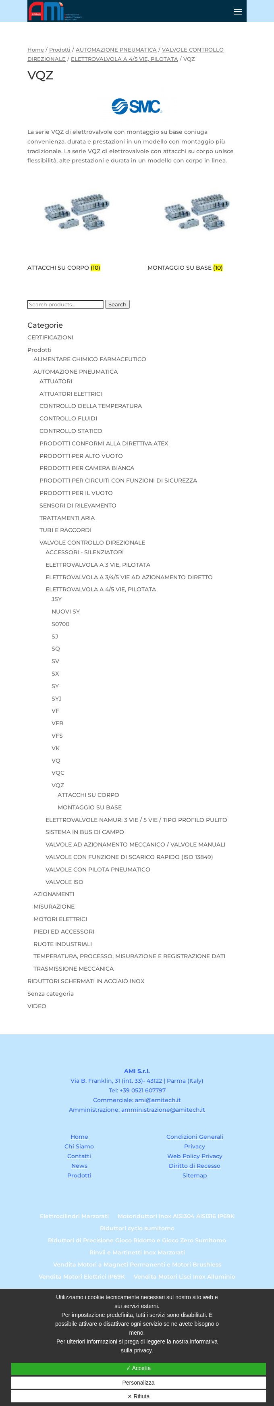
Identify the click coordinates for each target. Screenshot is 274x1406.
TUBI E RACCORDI (65, 530)
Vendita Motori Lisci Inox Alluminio (184, 1277)
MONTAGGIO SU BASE (90, 807)
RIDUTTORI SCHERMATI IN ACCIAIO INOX (85, 981)
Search (117, 304)
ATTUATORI (55, 381)
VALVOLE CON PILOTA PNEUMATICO (98, 869)
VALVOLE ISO (64, 882)
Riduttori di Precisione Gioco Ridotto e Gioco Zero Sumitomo (137, 1241)
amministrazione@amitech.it (163, 1109)
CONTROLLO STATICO (70, 431)
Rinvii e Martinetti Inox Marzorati (137, 1253)
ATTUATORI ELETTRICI (70, 393)
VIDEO (36, 1006)
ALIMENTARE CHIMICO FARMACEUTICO (89, 359)
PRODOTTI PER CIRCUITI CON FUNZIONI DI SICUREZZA (118, 480)
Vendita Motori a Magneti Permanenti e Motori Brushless (137, 1265)
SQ (56, 648)
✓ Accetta (138, 1368)
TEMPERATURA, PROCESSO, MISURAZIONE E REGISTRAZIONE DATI (129, 956)
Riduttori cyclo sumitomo (137, 1228)
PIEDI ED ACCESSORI (63, 931)
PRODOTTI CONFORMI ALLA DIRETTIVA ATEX (103, 443)
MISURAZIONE (54, 906)
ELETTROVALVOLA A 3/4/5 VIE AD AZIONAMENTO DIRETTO (129, 577)
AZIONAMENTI (53, 894)
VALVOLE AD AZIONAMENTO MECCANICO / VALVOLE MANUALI (135, 844)
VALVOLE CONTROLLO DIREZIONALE (92, 542)
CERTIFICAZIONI (50, 337)
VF (55, 710)
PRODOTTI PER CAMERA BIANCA (86, 468)
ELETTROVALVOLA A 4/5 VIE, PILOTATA (124, 59)
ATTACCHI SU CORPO (88, 795)
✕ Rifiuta (138, 1396)
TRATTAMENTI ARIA (67, 518)
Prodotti (60, 50)
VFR (57, 723)
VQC (58, 772)
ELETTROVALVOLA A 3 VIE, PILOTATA (98, 564)
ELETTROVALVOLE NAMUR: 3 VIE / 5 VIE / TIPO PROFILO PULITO (136, 820)
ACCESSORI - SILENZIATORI (85, 552)
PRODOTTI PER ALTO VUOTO (81, 456)
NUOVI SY (66, 611)
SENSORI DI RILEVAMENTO (77, 505)
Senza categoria (50, 993)
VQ (56, 760)
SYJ (57, 698)
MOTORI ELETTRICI (60, 919)
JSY (57, 599)
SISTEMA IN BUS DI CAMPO (85, 832)
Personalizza (138, 1382)
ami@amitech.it (158, 1100)
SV (55, 661)
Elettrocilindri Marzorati (74, 1216)
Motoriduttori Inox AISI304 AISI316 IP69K (176, 1216)
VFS (57, 735)
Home (35, 50)
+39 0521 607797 (143, 1090)
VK (56, 748)
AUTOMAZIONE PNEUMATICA (116, 50)
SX (55, 673)
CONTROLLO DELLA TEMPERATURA (90, 406)
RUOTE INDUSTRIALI (62, 944)
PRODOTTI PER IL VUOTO (76, 493)
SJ (55, 636)
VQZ (58, 785)
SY (55, 686)
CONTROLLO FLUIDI (68, 418)
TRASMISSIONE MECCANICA (73, 968)
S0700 (60, 624)
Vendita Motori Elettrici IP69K (82, 1277)
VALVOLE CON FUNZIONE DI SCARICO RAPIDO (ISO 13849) (129, 857)
